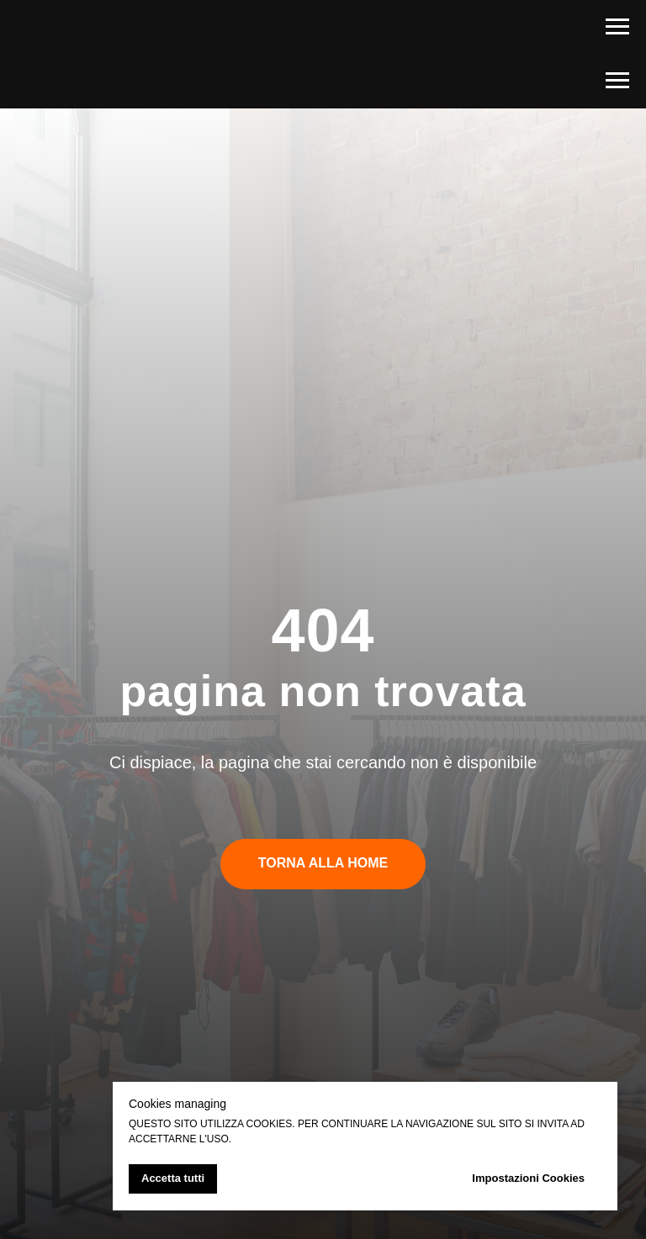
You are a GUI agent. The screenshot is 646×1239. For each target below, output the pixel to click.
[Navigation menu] (617, 26)
